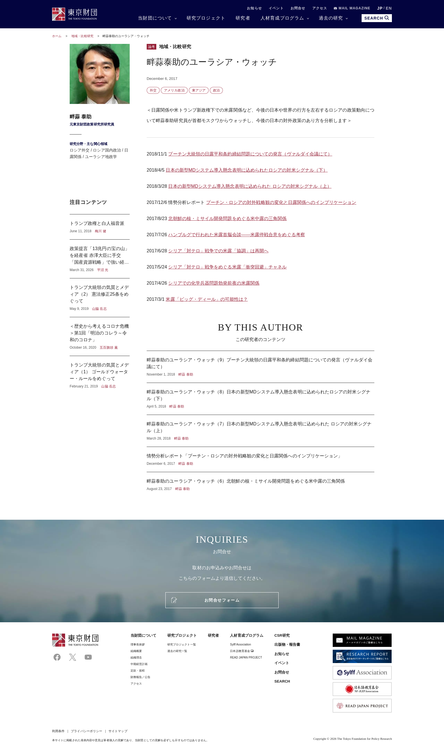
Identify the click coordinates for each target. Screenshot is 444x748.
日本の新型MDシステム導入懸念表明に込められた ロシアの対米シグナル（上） (249, 186)
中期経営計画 (139, 664)
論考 (151, 47)
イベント (276, 8)
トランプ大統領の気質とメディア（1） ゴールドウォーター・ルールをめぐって (100, 372)
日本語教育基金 (241, 651)
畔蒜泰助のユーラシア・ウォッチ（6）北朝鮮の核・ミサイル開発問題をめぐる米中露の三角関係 (260, 481)
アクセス (319, 8)
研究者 (243, 18)
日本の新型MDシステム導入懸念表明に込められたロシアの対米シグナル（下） (247, 170)
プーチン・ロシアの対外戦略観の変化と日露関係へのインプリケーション (281, 202)
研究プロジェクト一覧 (181, 644)
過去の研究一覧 (177, 651)
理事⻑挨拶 (138, 644)
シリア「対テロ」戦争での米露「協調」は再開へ (218, 250)
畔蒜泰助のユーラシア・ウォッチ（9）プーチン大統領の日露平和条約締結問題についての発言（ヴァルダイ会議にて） (260, 367)
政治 (216, 90)
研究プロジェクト (206, 18)
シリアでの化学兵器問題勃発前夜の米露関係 (213, 283)
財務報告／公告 (141, 677)
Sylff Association (240, 644)
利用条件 (58, 731)
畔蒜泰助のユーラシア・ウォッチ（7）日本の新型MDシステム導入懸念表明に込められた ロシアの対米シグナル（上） (260, 431)
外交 (153, 90)
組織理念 (136, 657)
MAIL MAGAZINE (352, 8)
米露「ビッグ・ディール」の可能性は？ (206, 299)
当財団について (155, 18)
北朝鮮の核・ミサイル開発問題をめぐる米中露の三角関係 (227, 218)
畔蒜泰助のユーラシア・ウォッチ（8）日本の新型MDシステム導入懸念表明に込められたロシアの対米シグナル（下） (260, 399)
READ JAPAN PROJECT (246, 657)
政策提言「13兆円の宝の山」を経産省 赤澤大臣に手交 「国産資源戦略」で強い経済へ (100, 259)
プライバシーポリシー (86, 731)
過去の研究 (331, 18)
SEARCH (282, 681)
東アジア (199, 90)
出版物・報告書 (287, 644)
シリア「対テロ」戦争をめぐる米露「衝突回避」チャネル (227, 267)
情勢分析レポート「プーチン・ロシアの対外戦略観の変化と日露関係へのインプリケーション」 (260, 459)
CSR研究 (282, 635)
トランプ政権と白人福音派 (100, 226)
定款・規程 (138, 670)
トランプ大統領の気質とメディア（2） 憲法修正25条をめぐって (100, 297)
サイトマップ (117, 731)
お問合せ (298, 8)
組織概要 (136, 651)
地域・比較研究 (82, 36)
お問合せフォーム (222, 600)
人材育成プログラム (282, 18)
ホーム (56, 36)
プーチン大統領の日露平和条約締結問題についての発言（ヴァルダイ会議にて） (250, 154)
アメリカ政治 (174, 90)
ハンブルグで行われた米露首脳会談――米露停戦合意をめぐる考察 (236, 234)
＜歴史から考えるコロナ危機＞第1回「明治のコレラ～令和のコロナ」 (100, 336)
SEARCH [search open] (376, 18)
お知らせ (254, 8)
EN (389, 8)
